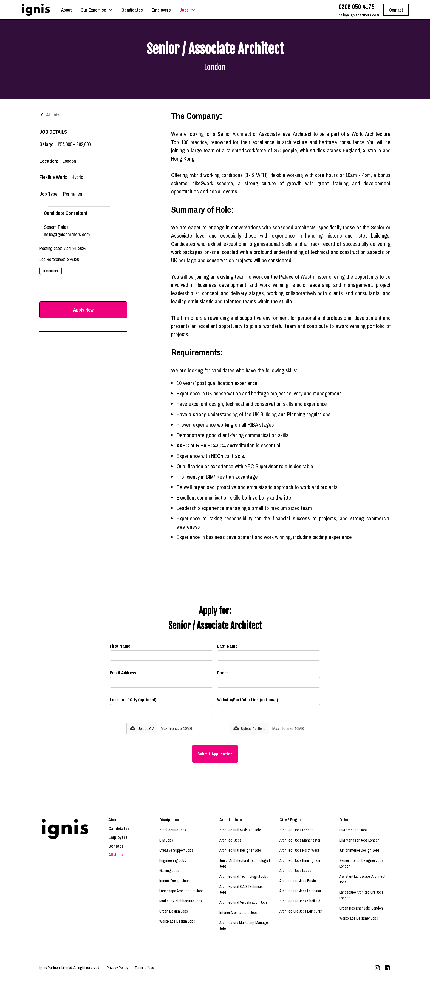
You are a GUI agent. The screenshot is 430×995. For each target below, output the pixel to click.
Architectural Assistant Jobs (240, 830)
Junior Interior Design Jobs (359, 850)
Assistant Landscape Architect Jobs (362, 879)
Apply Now (83, 309)
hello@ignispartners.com (358, 15)
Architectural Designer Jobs (240, 850)
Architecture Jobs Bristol (298, 880)
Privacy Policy (117, 967)
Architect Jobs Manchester (299, 840)
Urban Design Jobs (173, 911)
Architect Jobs (230, 840)
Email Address (123, 673)
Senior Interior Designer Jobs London (361, 863)
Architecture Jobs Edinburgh (301, 911)
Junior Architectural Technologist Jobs (244, 863)
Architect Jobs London (296, 830)
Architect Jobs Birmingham (299, 860)
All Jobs (115, 855)
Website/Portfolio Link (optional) (247, 700)
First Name (120, 646)
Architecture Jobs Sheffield (299, 901)
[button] (96, 10)
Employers (161, 10)
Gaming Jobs (169, 870)
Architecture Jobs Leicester (300, 890)
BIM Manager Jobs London (359, 840)
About (66, 10)
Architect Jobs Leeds (295, 870)
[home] (35, 10)
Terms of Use (144, 967)
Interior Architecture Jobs (238, 912)
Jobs (184, 10)
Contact (115, 846)
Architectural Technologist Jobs (243, 876)
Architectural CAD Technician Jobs (242, 889)
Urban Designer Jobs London (361, 908)
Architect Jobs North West (299, 850)
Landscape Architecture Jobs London (361, 895)
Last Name (227, 646)
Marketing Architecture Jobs (180, 901)
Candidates (132, 10)
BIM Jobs (166, 840)
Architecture (51, 271)
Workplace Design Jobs (177, 921)
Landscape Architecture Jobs (181, 890)
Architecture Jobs (172, 830)
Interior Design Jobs (174, 880)
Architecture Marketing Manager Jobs (244, 925)
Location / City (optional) (133, 700)
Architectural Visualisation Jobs (243, 902)
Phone (223, 673)
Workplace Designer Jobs (358, 918)
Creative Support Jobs (176, 850)
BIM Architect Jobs (353, 830)
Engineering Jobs (172, 860)
